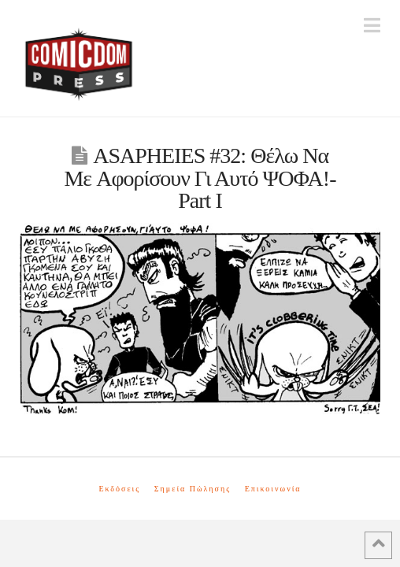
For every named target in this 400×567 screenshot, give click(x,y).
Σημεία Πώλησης (192, 488)
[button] (372, 25)
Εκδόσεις (119, 488)
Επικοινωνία (273, 488)
